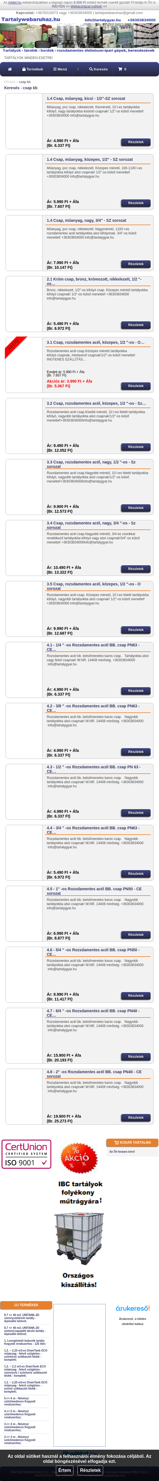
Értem (64, 1470)
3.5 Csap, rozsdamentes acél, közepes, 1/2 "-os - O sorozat (94, 586)
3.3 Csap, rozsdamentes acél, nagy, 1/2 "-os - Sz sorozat (91, 464)
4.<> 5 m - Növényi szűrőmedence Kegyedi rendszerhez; (19, 1414)
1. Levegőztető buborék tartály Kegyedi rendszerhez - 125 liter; (25, 1342)
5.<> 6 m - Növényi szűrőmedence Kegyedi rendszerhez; (19, 1401)
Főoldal (9, 82)
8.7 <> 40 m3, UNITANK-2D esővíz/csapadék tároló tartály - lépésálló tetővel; (25, 1331)
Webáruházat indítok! (86, 6)
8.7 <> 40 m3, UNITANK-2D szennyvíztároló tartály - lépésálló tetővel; (21, 1318)
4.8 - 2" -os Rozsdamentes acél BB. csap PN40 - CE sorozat (94, 1074)
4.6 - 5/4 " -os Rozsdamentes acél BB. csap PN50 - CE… (93, 952)
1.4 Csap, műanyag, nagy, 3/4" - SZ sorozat (86, 220)
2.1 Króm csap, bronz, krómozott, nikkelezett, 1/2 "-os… (94, 281)
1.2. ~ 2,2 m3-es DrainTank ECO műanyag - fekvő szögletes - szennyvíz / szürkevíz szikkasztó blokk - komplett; (25, 1371)
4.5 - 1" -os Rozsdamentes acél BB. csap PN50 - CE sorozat (94, 891)
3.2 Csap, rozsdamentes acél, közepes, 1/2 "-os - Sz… (96, 403)
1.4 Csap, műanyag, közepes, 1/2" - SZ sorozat (90, 159)
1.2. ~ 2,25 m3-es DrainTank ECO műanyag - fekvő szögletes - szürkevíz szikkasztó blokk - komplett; (26, 1355)
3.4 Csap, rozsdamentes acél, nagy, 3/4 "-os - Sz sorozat (91, 525)
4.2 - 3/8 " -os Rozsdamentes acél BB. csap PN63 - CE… (93, 708)
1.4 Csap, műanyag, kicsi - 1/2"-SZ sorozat (86, 98)
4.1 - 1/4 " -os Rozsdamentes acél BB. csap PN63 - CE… (93, 647)
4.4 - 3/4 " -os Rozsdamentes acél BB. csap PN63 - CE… (93, 830)
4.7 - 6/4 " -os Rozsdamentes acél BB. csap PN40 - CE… (93, 1013)
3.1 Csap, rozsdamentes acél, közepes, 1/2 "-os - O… (95, 342)
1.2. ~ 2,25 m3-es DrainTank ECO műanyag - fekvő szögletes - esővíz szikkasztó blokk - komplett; (26, 1387)
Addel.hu (14, 2)
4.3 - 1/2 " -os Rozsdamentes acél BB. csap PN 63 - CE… (94, 769)
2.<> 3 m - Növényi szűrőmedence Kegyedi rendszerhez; (19, 1440)
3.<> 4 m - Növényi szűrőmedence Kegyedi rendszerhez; (19, 1427)
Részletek (90, 1470)
